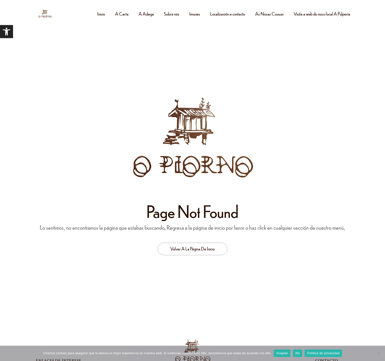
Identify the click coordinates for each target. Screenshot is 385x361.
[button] (6, 31)
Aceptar (282, 353)
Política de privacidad (323, 353)
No (297, 353)
